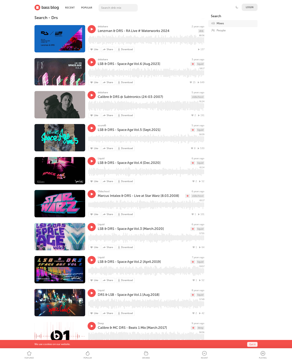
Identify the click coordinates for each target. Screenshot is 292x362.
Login (249, 7)
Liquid (101, 158)
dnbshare (103, 26)
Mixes (217, 23)
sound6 (102, 125)
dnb (201, 31)
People (218, 30)
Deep (101, 323)
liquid (200, 64)
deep (200, 327)
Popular (86, 7)
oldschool (197, 97)
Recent (70, 7)
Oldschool (104, 191)
